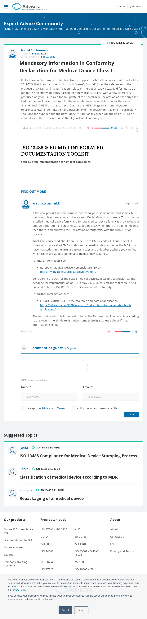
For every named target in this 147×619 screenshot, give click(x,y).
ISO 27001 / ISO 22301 (55, 526)
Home (7, 28)
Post (131, 414)
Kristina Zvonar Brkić (46, 203)
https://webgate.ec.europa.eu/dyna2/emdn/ (68, 272)
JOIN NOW (135, 6)
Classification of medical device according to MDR (69, 475)
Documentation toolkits (18, 537)
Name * (26, 387)
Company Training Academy (15, 560)
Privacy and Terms (53, 408)
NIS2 (77, 526)
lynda (24, 448)
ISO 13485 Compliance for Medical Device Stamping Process (78, 454)
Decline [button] (81, 610)
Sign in (71, 348)
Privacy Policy (19, 590)
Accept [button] (65, 610)
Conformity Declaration (67, 128)
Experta (9, 551)
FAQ (112, 541)
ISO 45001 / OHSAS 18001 (86, 549)
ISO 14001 (47, 548)
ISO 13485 (80, 541)
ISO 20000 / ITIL (84, 566)
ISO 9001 (46, 541)
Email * (88, 387)
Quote (26, 331)
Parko (24, 468)
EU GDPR (80, 533)
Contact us (117, 533)
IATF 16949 (47, 559)
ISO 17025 (47, 566)
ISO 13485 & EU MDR (27, 28)
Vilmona (26, 488)
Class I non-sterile (41, 128)
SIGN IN (121, 6)
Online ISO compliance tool (18, 528)
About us (116, 526)
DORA (44, 533)
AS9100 (79, 559)
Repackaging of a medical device (52, 495)
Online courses (13, 544)
